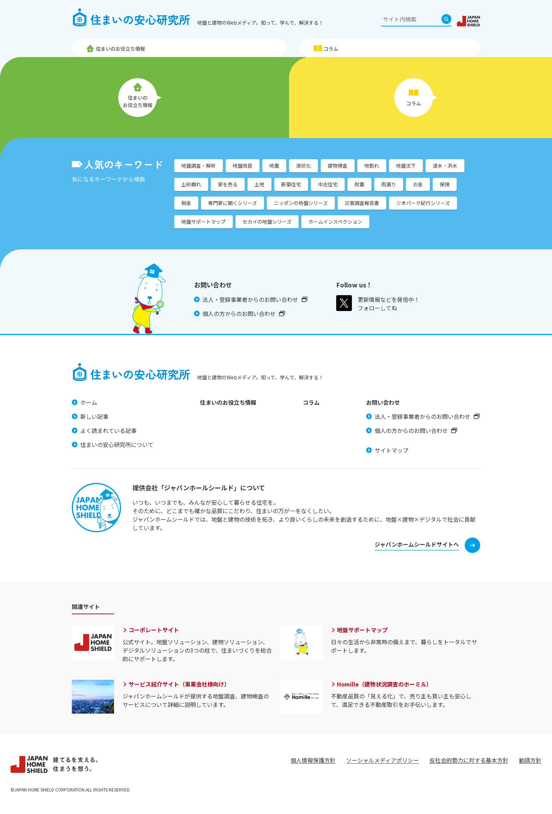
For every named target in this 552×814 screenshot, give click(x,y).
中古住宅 (328, 184)
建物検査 (337, 165)
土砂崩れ (191, 184)
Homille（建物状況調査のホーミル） (384, 684)
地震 (274, 165)
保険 (445, 184)
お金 (418, 184)
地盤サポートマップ (203, 221)
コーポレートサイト (153, 630)
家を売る (228, 184)
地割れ (371, 165)
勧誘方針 (530, 760)
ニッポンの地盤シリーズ (301, 202)
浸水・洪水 (445, 165)
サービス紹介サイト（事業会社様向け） (179, 684)
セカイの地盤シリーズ (267, 221)
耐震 (359, 184)
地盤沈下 (406, 165)
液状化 (303, 165)
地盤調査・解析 (198, 165)
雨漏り (388, 184)
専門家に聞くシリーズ (232, 202)
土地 (259, 184)
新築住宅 (291, 184)
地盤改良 (242, 165)
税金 (186, 202)
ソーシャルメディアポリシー (382, 760)
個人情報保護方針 (312, 760)
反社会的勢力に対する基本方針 (468, 760)
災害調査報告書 (362, 202)
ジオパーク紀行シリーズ (423, 202)
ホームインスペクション (335, 221)
